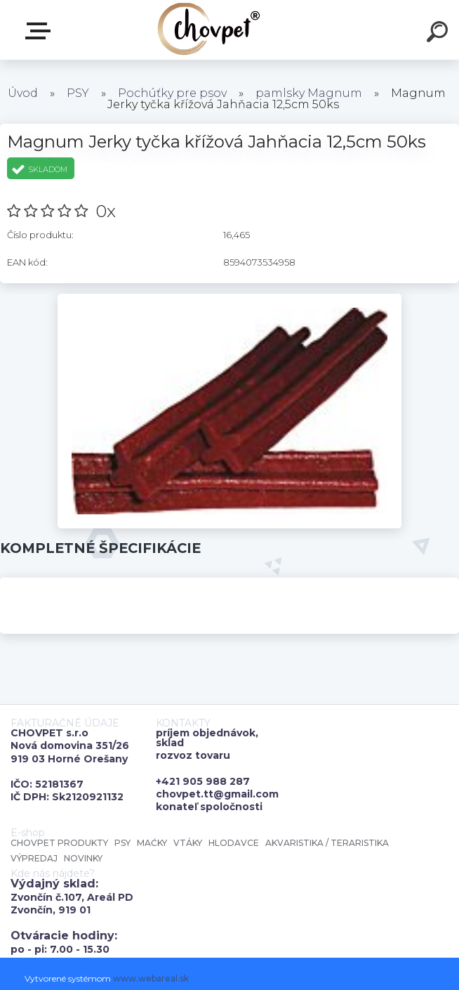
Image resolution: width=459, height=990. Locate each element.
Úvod (23, 93)
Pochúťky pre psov (172, 93)
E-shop (41, 30)
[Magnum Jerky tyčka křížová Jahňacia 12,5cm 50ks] (230, 298)
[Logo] (209, 30)
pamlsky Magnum (308, 93)
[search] (439, 34)
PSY (78, 93)
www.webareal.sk (151, 978)
